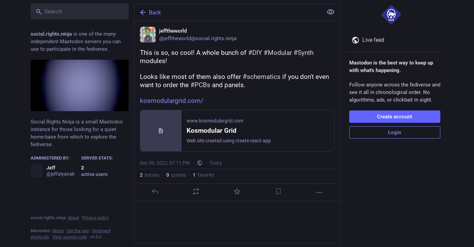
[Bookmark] (278, 191)
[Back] (227, 12)
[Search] (80, 11)
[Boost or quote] (196, 191)
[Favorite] (237, 191)
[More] (319, 192)
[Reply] (155, 191)
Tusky (216, 163)
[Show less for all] (330, 12)
